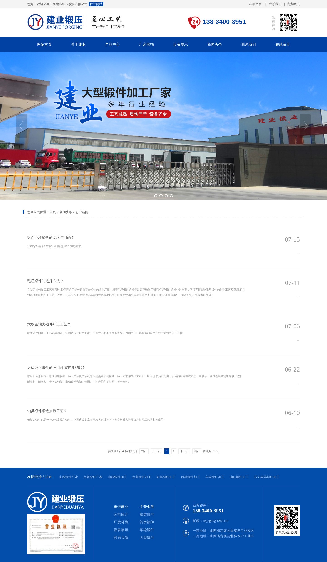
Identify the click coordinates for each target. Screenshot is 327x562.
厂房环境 (121, 522)
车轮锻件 (147, 530)
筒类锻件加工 (190, 477)
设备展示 (121, 530)
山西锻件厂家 (68, 477)
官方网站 (96, 4)
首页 (53, 212)
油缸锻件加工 (239, 477)
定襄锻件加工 (141, 477)
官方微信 (293, 4)
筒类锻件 (147, 522)
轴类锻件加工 (166, 477)
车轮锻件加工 (214, 477)
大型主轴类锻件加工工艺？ (49, 324)
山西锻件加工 (117, 477)
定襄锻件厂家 (92, 477)
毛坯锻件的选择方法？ (45, 281)
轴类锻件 (147, 514)
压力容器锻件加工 (267, 477)
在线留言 (255, 4)
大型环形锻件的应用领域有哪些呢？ (56, 368)
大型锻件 (147, 538)
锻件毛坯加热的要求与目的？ (50, 237)
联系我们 (275, 4)
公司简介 (121, 514)
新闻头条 (65, 212)
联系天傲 (121, 538)
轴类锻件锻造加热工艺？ (47, 411)
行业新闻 (82, 212)
